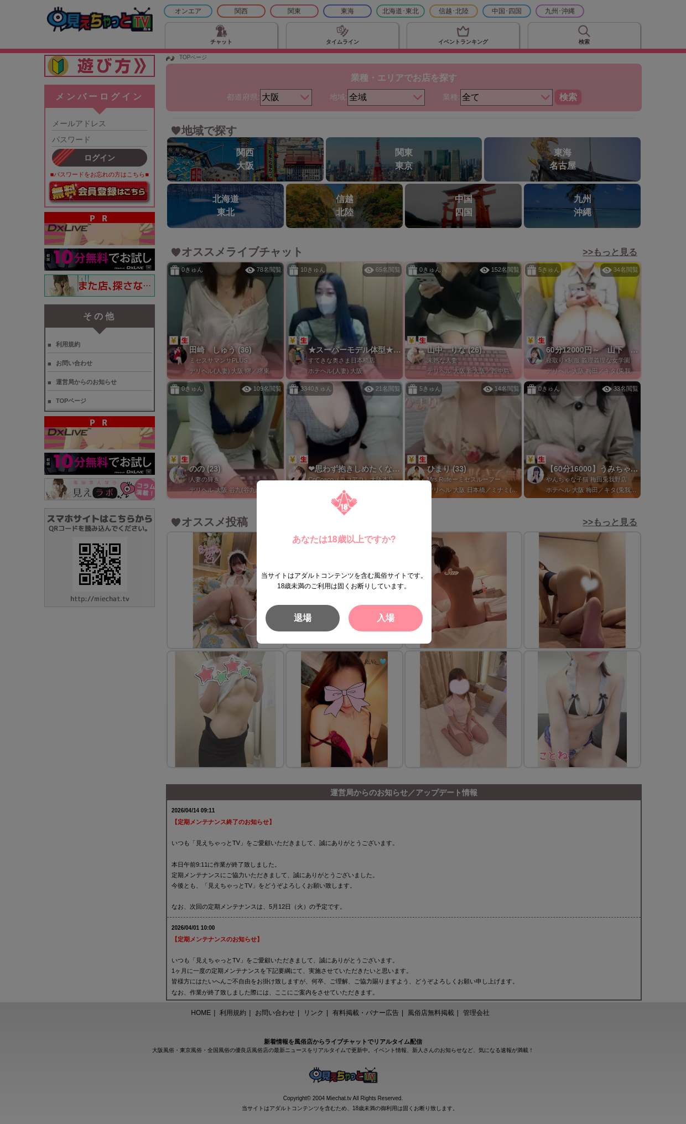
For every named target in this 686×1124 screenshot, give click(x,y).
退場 (302, 618)
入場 (385, 618)
